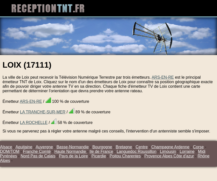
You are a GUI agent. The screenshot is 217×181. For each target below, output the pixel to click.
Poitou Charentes (125, 156)
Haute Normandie (70, 151)
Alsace (6, 147)
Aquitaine (23, 147)
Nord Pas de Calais (38, 156)
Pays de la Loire (73, 156)
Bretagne (124, 147)
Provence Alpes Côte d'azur (169, 156)
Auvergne (44, 147)
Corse (198, 147)
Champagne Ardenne (170, 147)
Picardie (98, 156)
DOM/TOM (9, 151)
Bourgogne (102, 147)
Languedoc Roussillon (136, 151)
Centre (142, 147)
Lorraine (187, 151)
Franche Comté (37, 151)
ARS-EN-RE (163, 77)
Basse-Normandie (72, 147)
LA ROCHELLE (33, 122)
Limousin (168, 151)
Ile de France (101, 151)
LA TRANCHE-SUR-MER (42, 112)
